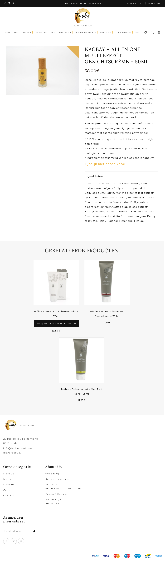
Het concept (64, 33)
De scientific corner (85, 33)
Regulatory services (57, 483)
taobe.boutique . (35, 560)
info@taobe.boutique (17, 452)
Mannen (8, 483)
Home (7, 33)
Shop (16, 33)
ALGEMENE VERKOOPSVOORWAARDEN (61, 490)
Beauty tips (105, 33)
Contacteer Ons (123, 33)
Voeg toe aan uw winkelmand (56, 325)
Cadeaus (8, 499)
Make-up (8, 478)
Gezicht (7, 494)
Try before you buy (45, 33)
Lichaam (8, 488)
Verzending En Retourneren (54, 505)
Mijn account (131, 3)
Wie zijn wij (52, 478)
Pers (137, 33)
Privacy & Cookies (56, 498)
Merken (27, 33)
